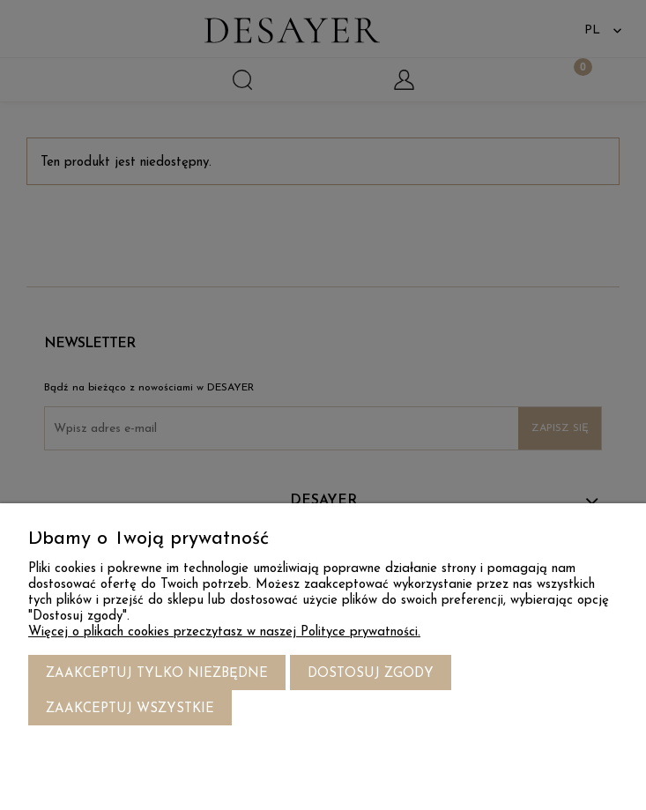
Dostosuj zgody (371, 673)
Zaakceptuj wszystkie (130, 709)
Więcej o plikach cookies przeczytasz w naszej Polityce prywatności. (224, 632)
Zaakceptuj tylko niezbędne (157, 673)
